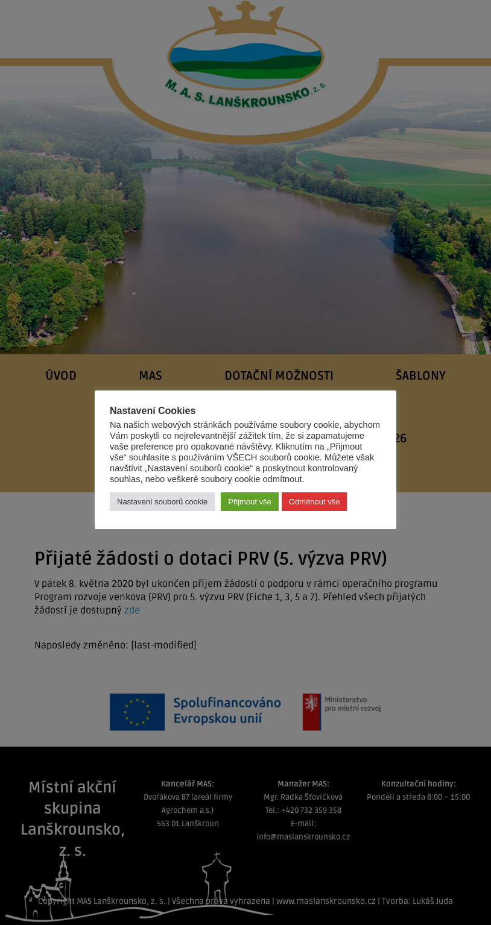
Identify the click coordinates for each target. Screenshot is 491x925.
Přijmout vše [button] (249, 501)
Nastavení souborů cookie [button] (162, 501)
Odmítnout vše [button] (314, 501)
